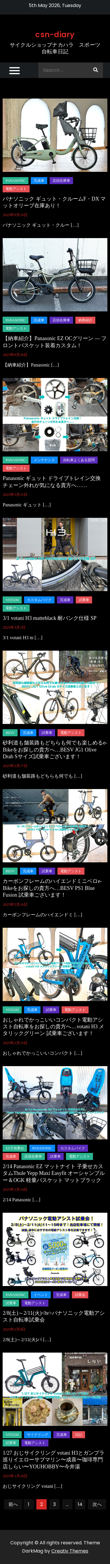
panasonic (16, 181)
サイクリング (37, 1435)
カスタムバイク (39, 600)
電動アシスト (16, 189)
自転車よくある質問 (79, 460)
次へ (97, 1504)
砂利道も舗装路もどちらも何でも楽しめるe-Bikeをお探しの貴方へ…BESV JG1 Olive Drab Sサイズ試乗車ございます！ (55, 749)
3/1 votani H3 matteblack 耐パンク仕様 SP (49, 618)
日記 (78, 1435)
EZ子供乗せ (15, 1148)
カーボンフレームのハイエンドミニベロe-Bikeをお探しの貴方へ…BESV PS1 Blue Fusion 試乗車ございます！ (52, 888)
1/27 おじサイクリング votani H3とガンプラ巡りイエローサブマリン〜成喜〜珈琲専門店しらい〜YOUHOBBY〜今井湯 (53, 1460)
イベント (41, 1295)
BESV (10, 733)
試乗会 (80, 1295)
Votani (12, 600)
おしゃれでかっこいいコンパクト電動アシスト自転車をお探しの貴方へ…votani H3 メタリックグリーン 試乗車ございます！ (53, 1027)
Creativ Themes (69, 1551)
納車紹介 (85, 320)
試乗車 (84, 600)
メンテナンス (44, 460)
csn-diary (55, 34)
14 (80, 1504)
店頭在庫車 (61, 181)
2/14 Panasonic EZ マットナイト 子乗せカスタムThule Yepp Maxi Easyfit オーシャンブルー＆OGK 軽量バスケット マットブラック (53, 1173)
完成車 (39, 181)
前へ (13, 1504)
